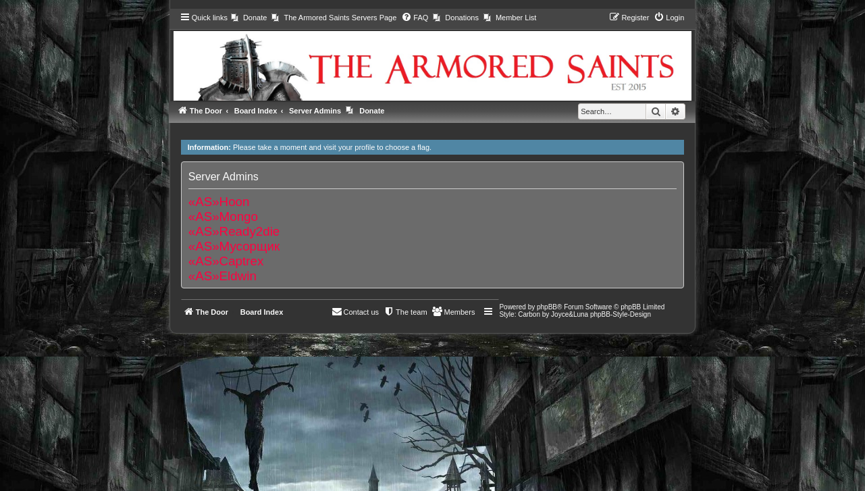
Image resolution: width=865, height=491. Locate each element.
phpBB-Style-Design (620, 314)
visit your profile (349, 147)
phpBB (547, 307)
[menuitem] (249, 18)
